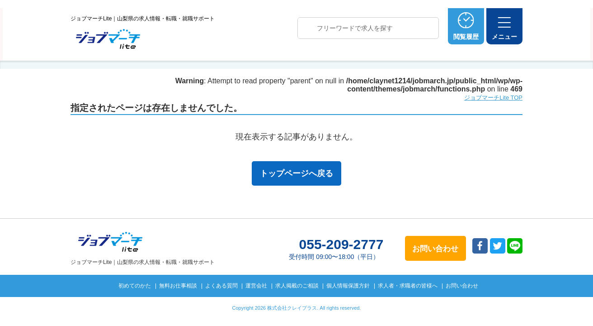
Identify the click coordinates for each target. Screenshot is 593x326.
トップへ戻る (565, 304)
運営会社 (256, 286)
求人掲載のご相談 (297, 286)
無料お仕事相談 (178, 286)
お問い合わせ (462, 286)
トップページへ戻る (296, 173)
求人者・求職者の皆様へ (408, 286)
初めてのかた (134, 286)
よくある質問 (221, 286)
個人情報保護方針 (348, 286)
